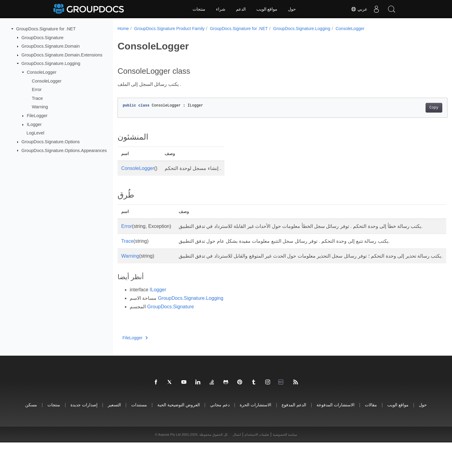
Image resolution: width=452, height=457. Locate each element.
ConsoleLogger (41, 72)
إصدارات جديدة (84, 419)
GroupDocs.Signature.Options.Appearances (64, 150)
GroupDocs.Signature (42, 37)
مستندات (139, 419)
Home (123, 28)
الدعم (241, 9)
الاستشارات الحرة (255, 419)
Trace (37, 98)
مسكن (31, 419)
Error (37, 89)
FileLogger (37, 115)
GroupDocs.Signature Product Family (169, 28)
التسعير (114, 419)
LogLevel (35, 132)
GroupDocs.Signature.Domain (51, 46)
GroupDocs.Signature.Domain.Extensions (62, 54)
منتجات (199, 9)
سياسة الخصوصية (285, 449)
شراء (220, 9)
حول (292, 9)
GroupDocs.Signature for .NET (46, 28)
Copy (411, 108)
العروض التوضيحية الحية (178, 419)
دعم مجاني (220, 419)
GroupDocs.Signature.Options (51, 141)
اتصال (237, 449)
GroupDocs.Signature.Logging (51, 63)
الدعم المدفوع (294, 419)
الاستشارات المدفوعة (335, 419)
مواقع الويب (267, 9)
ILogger (34, 124)
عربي (359, 9)
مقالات (371, 419)
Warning (40, 106)
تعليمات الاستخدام (257, 449)
